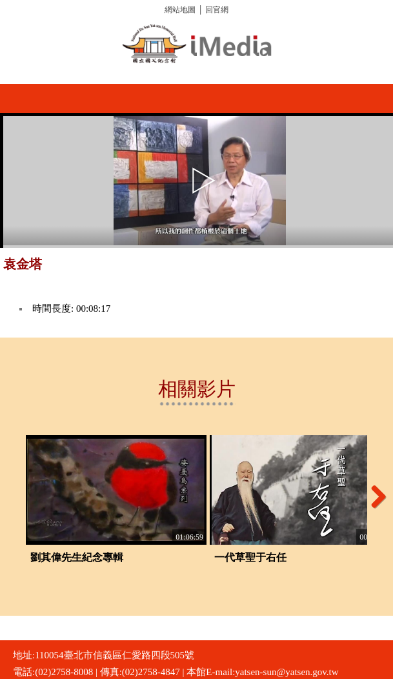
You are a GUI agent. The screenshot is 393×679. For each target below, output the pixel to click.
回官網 (216, 9)
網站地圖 (180, 9)
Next (374, 496)
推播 (378, 268)
